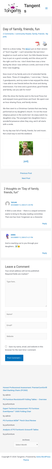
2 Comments (8, 34)
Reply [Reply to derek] (44, 253)
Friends (41, 34)
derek (13, 235)
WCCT (28, 49)
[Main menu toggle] (46, 8)
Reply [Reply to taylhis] (44, 223)
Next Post (26, 178)
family (34, 34)
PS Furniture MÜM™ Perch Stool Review (19, 420)
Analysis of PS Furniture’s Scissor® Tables (20, 429)
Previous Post (26, 173)
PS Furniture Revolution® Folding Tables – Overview (25, 399)
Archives (26, 440)
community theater (23, 34)
